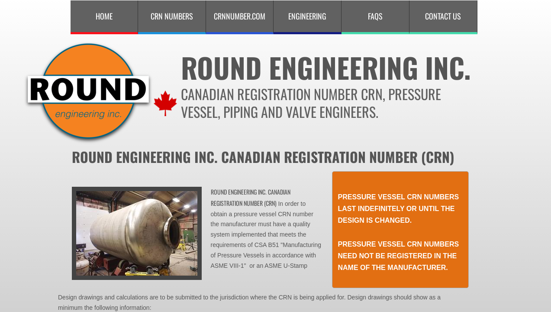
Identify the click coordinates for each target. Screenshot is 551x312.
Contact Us (443, 16)
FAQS (375, 16)
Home (104, 16)
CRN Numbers (172, 16)
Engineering (307, 16)
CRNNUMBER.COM (239, 16)
